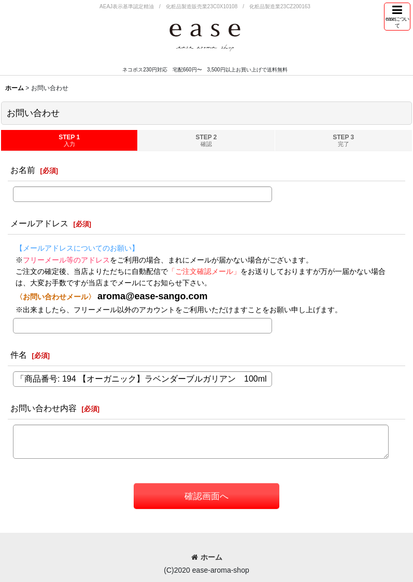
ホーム (206, 557)
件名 (18, 354)
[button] (397, 17)
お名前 (22, 169)
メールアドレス (39, 223)
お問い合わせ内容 (43, 408)
